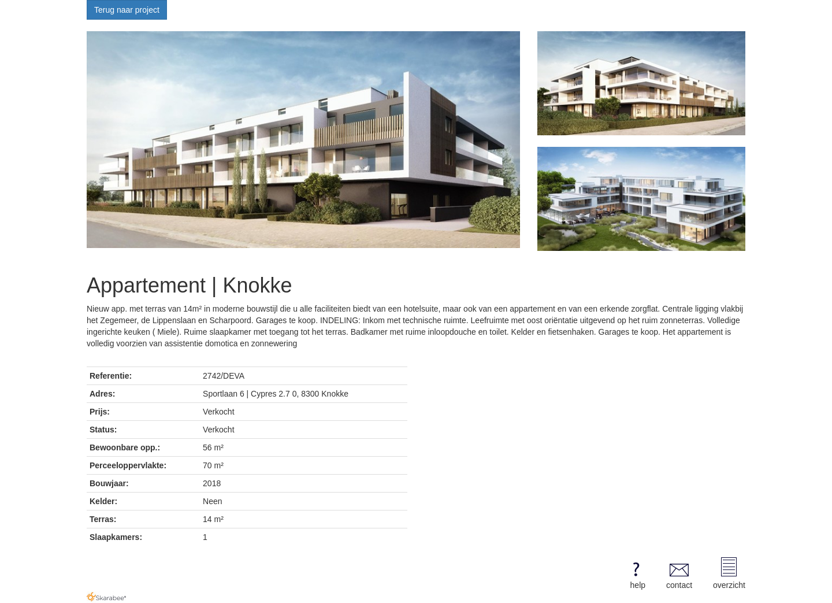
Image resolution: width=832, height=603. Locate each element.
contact (679, 573)
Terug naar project (126, 9)
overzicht (729, 573)
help (635, 573)
